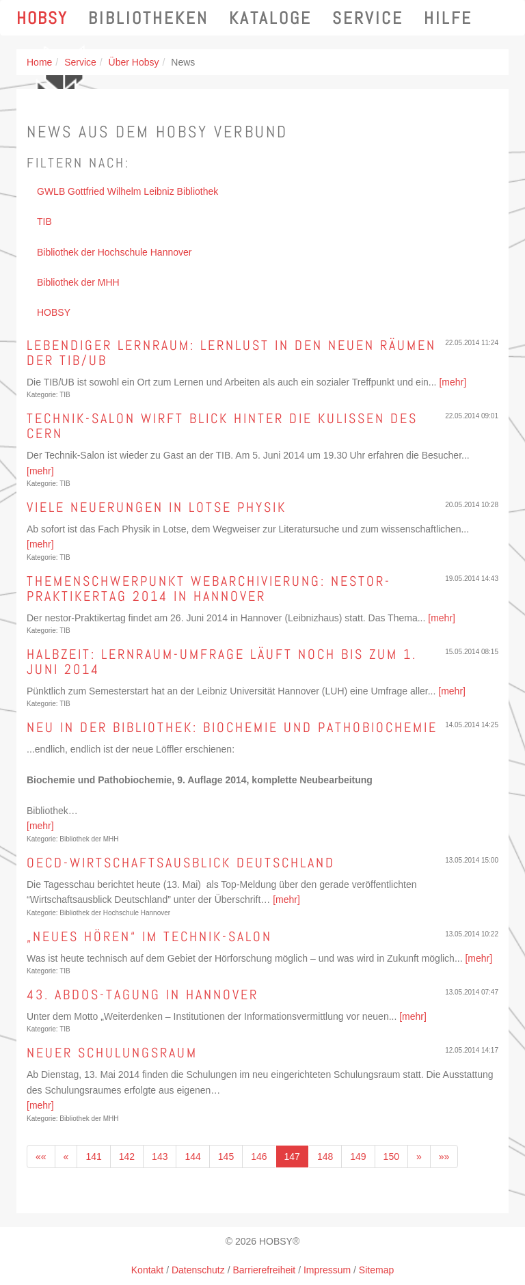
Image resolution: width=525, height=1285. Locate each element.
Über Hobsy (134, 62)
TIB (44, 221)
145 (226, 1156)
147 (292, 1156)
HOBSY (53, 312)
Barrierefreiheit (263, 1269)
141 (93, 1156)
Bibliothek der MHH (78, 282)
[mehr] (452, 382)
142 (127, 1156)
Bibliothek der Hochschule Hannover (114, 252)
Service (367, 18)
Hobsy (42, 18)
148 (325, 1156)
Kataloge (270, 18)
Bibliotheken (148, 18)
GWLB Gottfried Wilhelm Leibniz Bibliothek (127, 191)
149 (358, 1156)
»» (444, 1156)
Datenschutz (198, 1269)
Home (39, 62)
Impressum (327, 1269)
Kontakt (147, 1269)
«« (41, 1156)
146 (259, 1156)
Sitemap (376, 1269)
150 (391, 1156)
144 (192, 1156)
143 (159, 1156)
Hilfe (448, 18)
